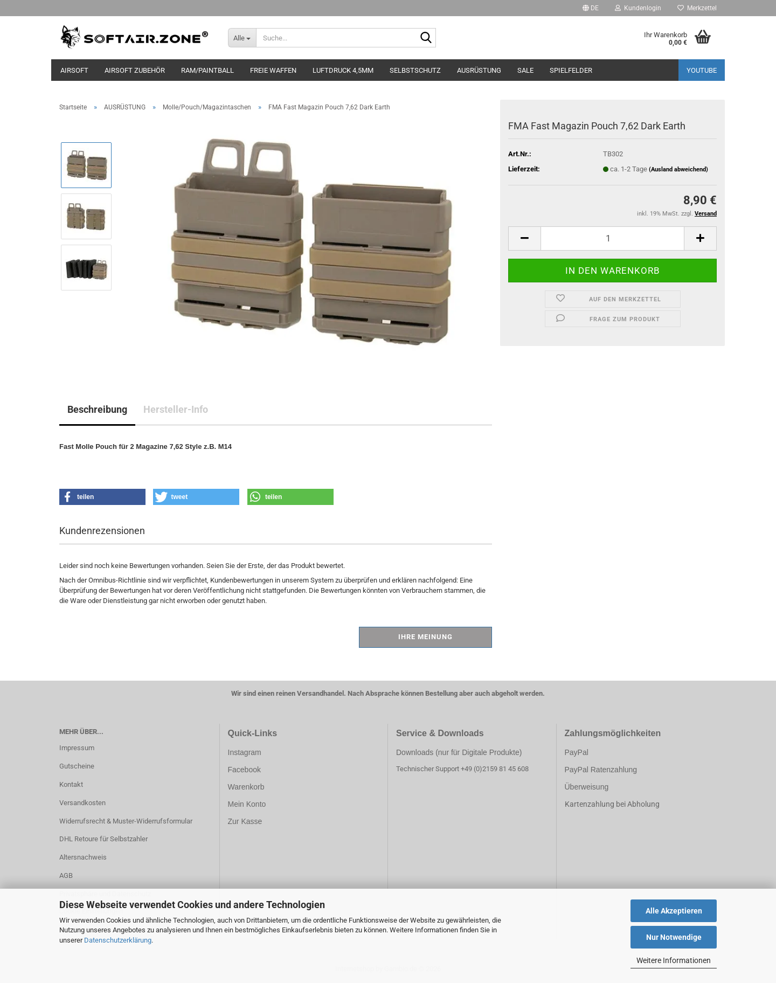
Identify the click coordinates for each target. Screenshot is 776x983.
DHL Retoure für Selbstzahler (103, 839)
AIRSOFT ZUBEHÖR (135, 70)
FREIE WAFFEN (273, 70)
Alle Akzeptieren (674, 910)
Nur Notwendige (674, 937)
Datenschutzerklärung (117, 940)
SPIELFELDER (571, 70)
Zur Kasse (245, 821)
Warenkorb (246, 787)
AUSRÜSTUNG (479, 70)
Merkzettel (697, 8)
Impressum (76, 748)
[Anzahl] (612, 238)
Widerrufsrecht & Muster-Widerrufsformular (125, 821)
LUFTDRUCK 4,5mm (343, 70)
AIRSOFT (74, 70)
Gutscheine (76, 766)
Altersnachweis (83, 857)
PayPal (576, 752)
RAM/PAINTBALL (207, 70)
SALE (525, 70)
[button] (590, 8)
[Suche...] (242, 37)
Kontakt (71, 784)
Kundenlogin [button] (638, 8)
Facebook (244, 769)
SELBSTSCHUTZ (415, 70)
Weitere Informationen (673, 960)
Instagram (244, 752)
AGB (66, 875)
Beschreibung (97, 409)
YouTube (702, 70)
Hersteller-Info (175, 409)
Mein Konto (247, 804)
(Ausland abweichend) (678, 169)
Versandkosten (82, 803)
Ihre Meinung (425, 637)
